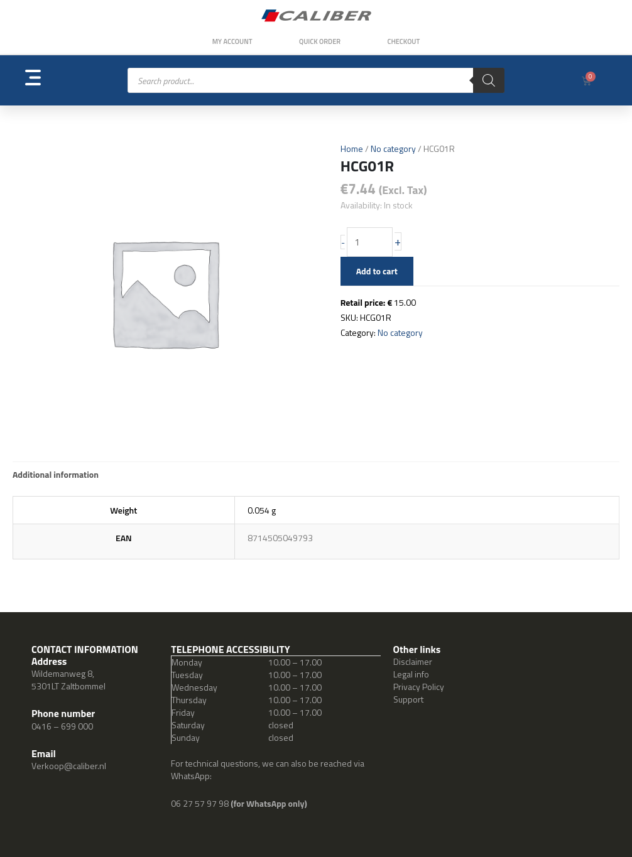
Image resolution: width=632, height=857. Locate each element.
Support (408, 699)
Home (352, 148)
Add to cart (377, 271)
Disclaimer (412, 661)
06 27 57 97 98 (201, 803)
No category (393, 148)
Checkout (404, 41)
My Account (231, 41)
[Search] (488, 80)
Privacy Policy (418, 686)
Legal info (411, 674)
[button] (54, 81)
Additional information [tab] (56, 474)
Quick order (320, 41)
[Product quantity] (370, 242)
